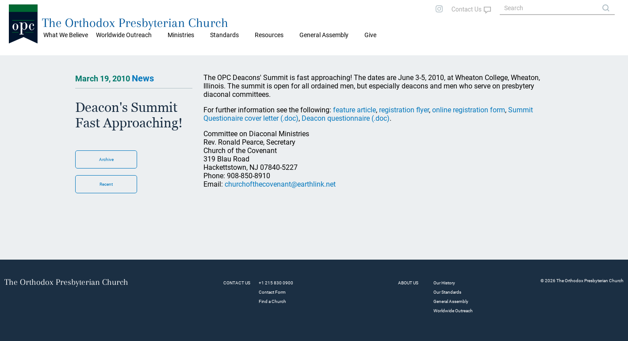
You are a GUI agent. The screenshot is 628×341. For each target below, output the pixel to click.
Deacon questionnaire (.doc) (346, 118)
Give (370, 34)
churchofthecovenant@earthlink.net (280, 184)
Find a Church (272, 301)
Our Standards (447, 292)
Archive (106, 159)
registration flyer (404, 110)
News (143, 78)
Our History (444, 282)
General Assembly (323, 34)
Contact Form (272, 292)
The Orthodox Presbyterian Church (135, 22)
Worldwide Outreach (453, 310)
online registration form (468, 110)
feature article (354, 110)
